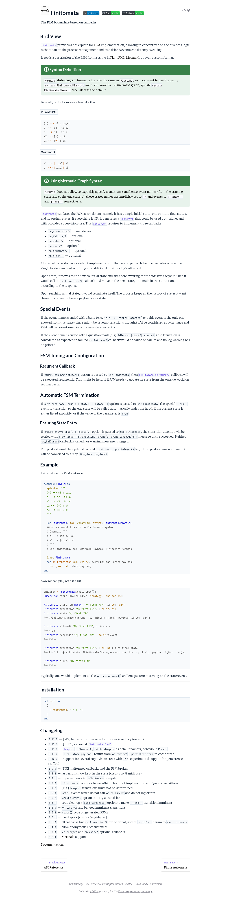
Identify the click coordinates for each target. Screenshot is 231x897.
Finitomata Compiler (16, 84)
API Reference (11, 36)
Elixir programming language (162, 891)
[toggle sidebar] (49, 5)
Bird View (12, 47)
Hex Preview (119, 884)
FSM (124, 45)
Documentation (79, 844)
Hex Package (103, 884)
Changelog (12, 73)
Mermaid (159, 57)
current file (133, 884)
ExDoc (122, 891)
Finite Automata (13, 79)
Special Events (15, 52)
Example (11, 65)
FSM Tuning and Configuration (25, 56)
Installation (13, 69)
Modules (22, 25)
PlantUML (144, 57)
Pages (7, 25)
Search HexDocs (151, 884)
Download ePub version (175, 884)
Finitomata (23, 14)
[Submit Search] (5, 5)
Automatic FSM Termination (23, 60)
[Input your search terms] (27, 5)
